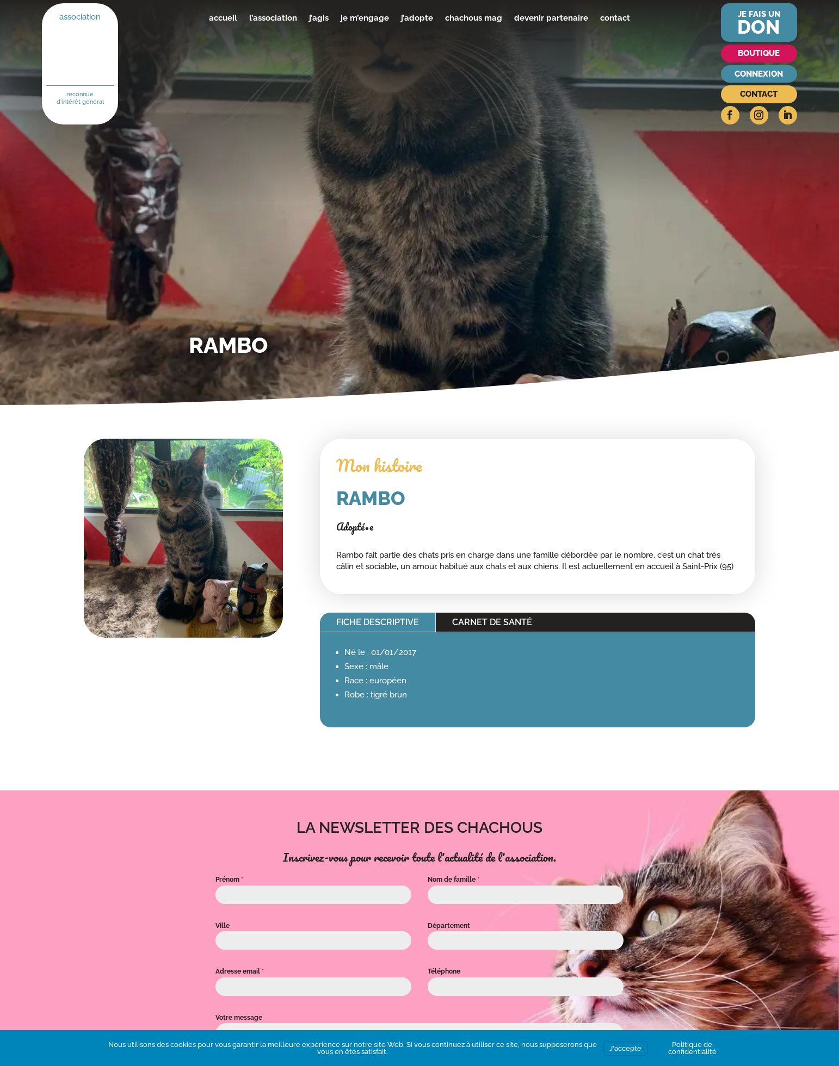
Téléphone (444, 971)
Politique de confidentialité (692, 1048)
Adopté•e (354, 527)
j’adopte (417, 18)
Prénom (229, 879)
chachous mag (473, 18)
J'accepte (625, 1048)
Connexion (759, 74)
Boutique (759, 53)
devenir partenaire (551, 18)
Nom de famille (453, 879)
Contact (759, 94)
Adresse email (239, 971)
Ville (222, 926)
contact (615, 18)
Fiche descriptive (377, 622)
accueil (223, 18)
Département (449, 926)
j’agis (319, 18)
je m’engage (365, 18)
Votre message (238, 1017)
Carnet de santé (492, 622)
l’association (273, 18)
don (758, 27)
